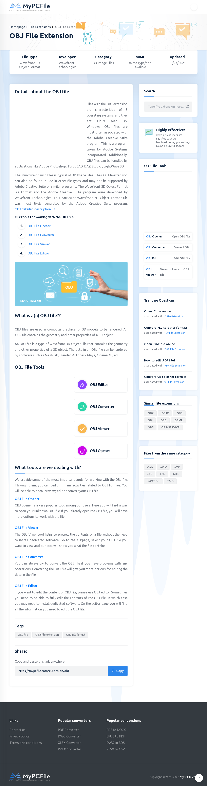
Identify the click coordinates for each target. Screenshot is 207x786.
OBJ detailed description (35, 209)
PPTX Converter (69, 749)
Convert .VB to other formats (165, 376)
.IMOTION (153, 481)
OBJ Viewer (100, 429)
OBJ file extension (47, 634)
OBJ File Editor (38, 253)
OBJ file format (75, 634)
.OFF (177, 466)
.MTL (176, 474)
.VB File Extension (174, 381)
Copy (118, 671)
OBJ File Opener (39, 226)
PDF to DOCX (116, 730)
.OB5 (150, 427)
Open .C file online (157, 311)
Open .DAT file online (159, 344)
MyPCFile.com (188, 777)
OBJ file (23, 634)
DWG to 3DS (116, 743)
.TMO (170, 481)
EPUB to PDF (116, 736)
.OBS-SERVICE (170, 427)
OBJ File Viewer (38, 244)
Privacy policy (20, 736)
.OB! (150, 420)
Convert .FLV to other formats (165, 327)
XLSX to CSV (116, 749)
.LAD (162, 474)
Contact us (17, 730)
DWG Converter (69, 736)
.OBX (150, 413)
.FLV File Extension (174, 332)
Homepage (17, 27)
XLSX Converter (69, 743)
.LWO (163, 466)
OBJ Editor (99, 384)
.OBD (163, 420)
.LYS (149, 474)
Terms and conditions (26, 743)
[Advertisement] (49, 129)
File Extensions (40, 27)
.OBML (178, 420)
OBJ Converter (102, 407)
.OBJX (165, 413)
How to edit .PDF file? (159, 360)
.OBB (179, 413)
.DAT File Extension (175, 349)
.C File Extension (173, 316)
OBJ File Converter (40, 235)
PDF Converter (68, 730)
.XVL (150, 466)
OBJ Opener (100, 451)
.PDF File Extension (175, 365)
